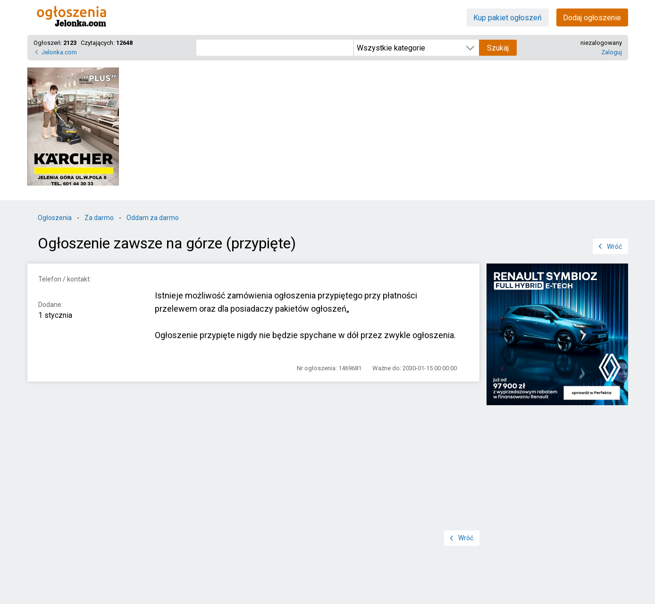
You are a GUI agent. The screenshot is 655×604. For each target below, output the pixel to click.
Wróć (614, 246)
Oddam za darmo (152, 217)
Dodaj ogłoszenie (592, 17)
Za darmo (99, 217)
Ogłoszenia (55, 217)
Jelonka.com (59, 52)
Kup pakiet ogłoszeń (507, 17)
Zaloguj (611, 52)
